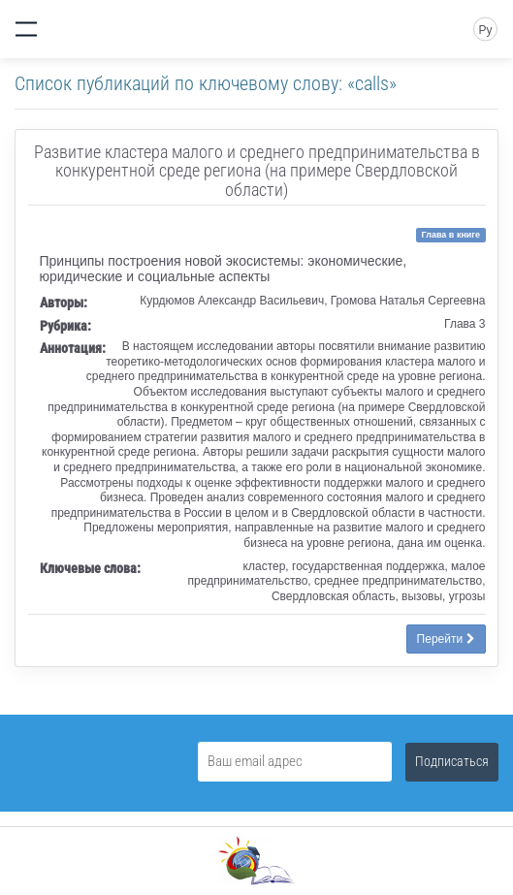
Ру (485, 30)
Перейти (446, 639)
